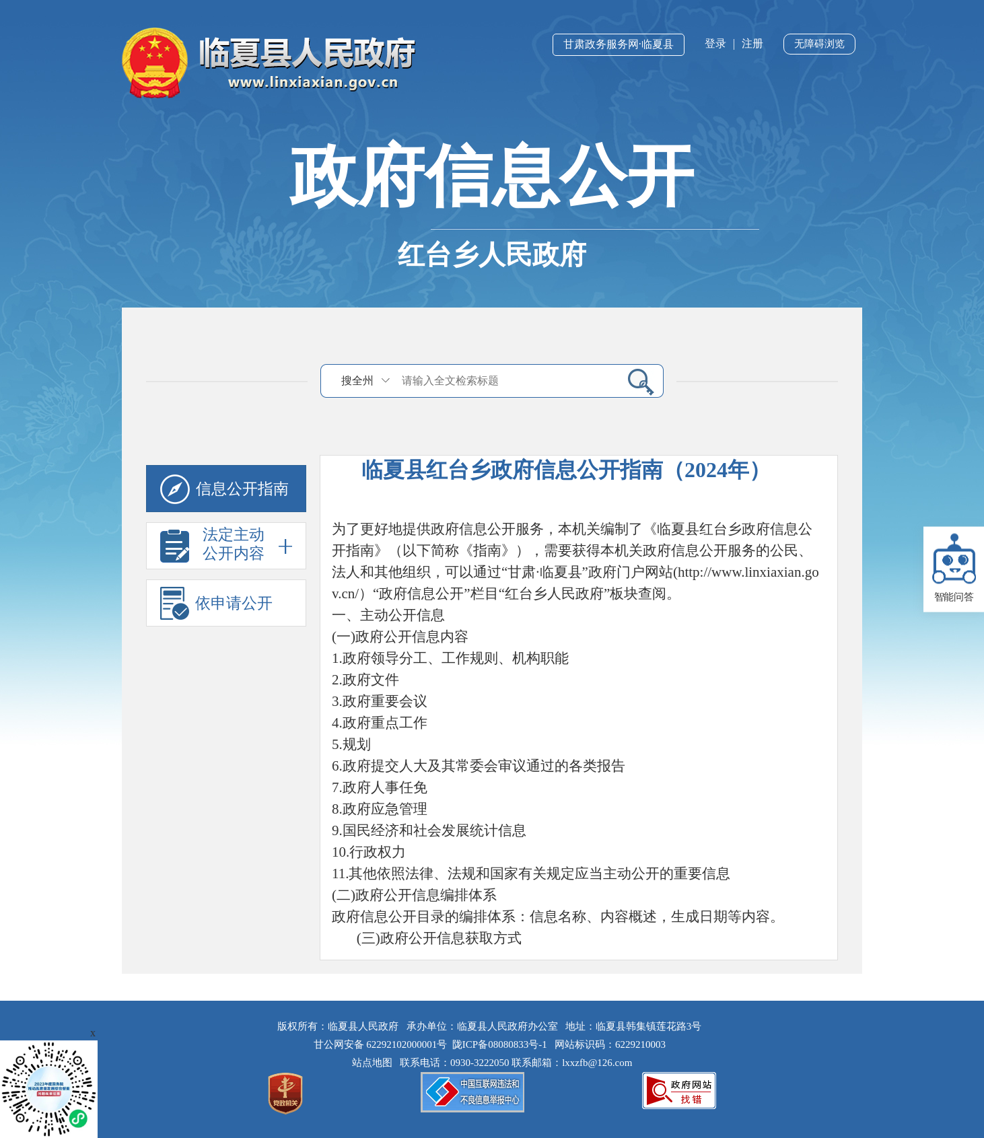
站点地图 (375, 1062)
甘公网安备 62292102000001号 (381, 1044)
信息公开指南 (224, 489)
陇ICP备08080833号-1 (499, 1044)
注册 (752, 43)
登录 (715, 43)
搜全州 (357, 380)
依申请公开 (216, 603)
